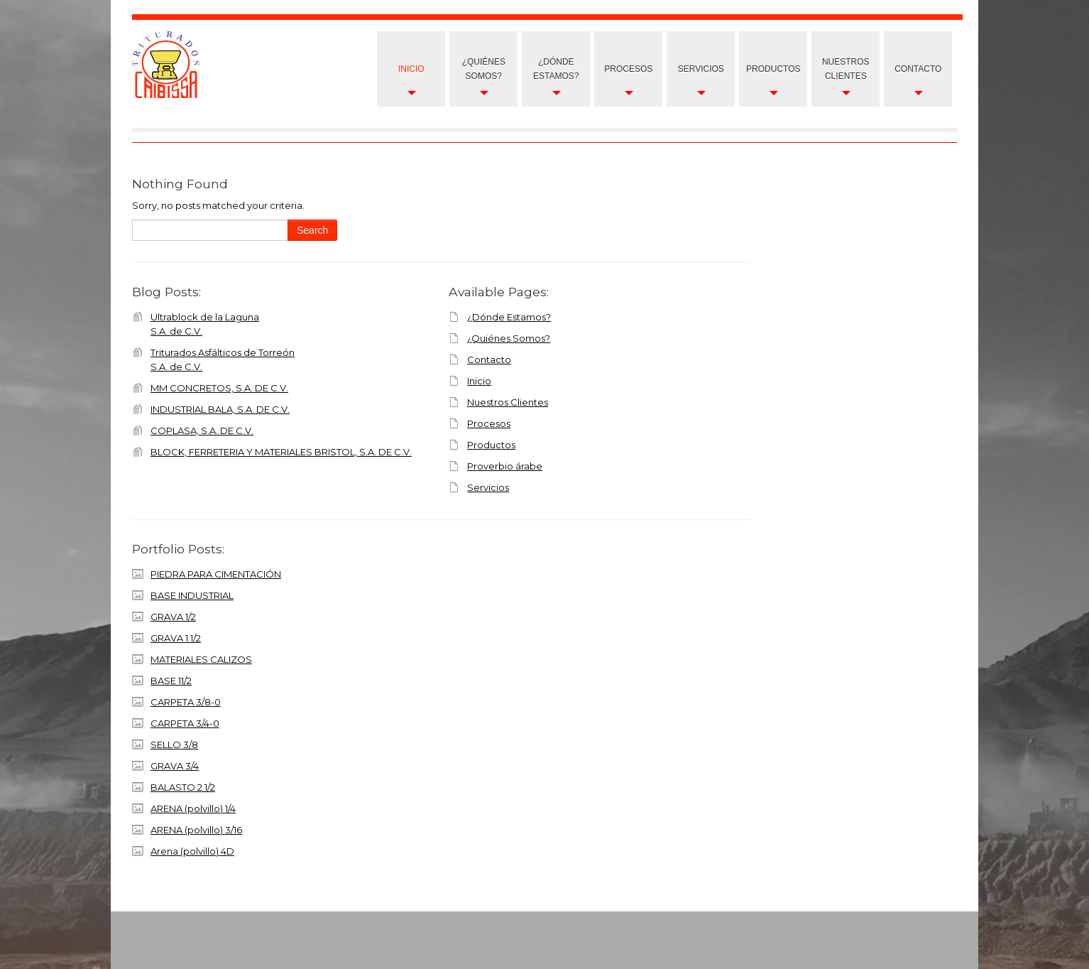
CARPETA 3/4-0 (185, 723)
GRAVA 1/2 (173, 616)
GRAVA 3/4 (175, 766)
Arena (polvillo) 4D (192, 851)
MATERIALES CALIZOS (201, 659)
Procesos (628, 69)
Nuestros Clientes (507, 402)
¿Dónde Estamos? (556, 69)
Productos (773, 69)
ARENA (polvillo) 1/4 (193, 808)
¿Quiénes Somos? (483, 69)
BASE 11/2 (171, 680)
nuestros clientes (846, 69)
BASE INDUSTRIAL (192, 595)
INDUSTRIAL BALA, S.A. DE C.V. (220, 409)
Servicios (701, 69)
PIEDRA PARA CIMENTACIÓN (216, 574)
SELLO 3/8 (174, 744)
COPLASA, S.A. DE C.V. (202, 430)
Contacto (917, 69)
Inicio (411, 69)
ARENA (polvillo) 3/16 (196, 829)
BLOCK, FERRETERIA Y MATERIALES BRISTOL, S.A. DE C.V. (281, 452)
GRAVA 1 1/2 (176, 638)
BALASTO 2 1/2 (183, 787)
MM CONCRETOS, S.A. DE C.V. (219, 388)
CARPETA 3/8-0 (186, 702)
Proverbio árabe (504, 466)
